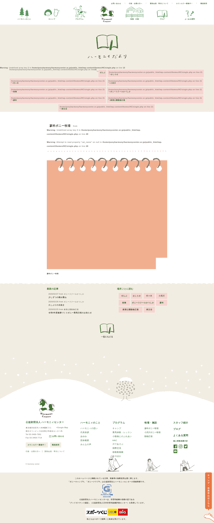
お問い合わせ (116, 3)
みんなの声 (85, 440)
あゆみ (83, 431)
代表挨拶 (84, 427)
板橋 (14, 88)
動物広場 (148, 431)
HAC (115, 436)
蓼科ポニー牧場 (151, 423)
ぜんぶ (102, 71)
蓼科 (14, 96)
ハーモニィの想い (89, 423)
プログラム (79, 18)
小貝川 (113, 81)
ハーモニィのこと (90, 417)
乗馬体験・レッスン (122, 427)
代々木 (15, 81)
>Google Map (61, 422)
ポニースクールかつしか (121, 88)
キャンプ (52, 18)
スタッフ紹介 (180, 417)
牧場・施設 (150, 417)
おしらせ (115, 73)
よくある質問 (190, 18)
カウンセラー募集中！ (184, 3)
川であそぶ (118, 439)
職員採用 (203, 3)
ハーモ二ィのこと (24, 18)
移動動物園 (118, 448)
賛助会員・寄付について (159, 3)
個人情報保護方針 (180, 436)
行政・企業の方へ (135, 3)
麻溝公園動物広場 (118, 96)
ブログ (162, 18)
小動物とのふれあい (122, 431)
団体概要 (84, 436)
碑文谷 (64, 103)
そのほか (117, 452)
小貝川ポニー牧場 (152, 427)
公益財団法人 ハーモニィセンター (45, 417)
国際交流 (117, 444)
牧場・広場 (134, 18)
